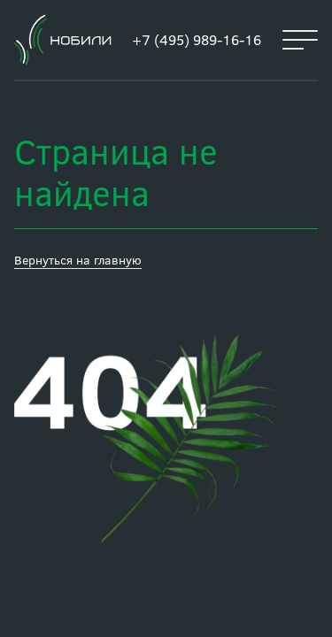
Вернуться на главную (78, 259)
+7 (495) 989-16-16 (196, 39)
